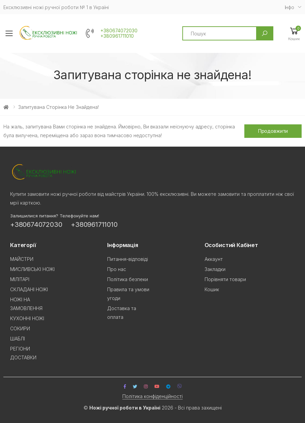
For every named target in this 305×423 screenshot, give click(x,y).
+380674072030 (119, 30)
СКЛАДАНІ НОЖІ (29, 289)
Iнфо (289, 7)
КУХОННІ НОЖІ (27, 318)
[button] (294, 33)
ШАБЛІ (17, 338)
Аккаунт (214, 259)
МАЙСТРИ (21, 259)
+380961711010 (117, 36)
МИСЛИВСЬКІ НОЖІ (32, 269)
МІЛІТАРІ (19, 279)
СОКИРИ (20, 328)
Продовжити (273, 131)
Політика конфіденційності (152, 396)
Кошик (212, 289)
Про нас (116, 269)
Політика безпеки (127, 279)
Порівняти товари (225, 279)
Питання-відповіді (127, 259)
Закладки (215, 269)
